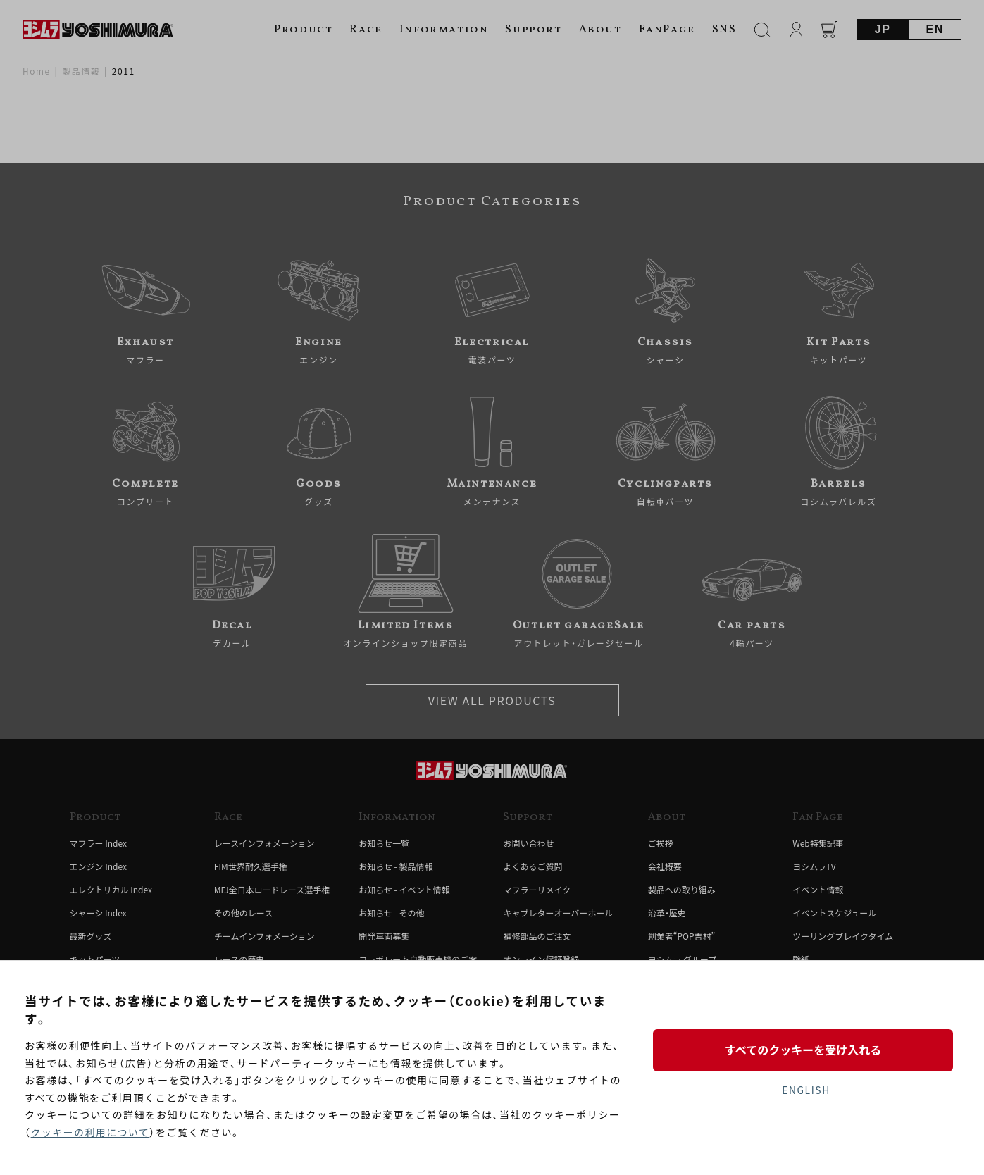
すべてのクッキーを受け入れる (806, 1049)
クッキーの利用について (91, 1132)
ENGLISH (806, 1090)
